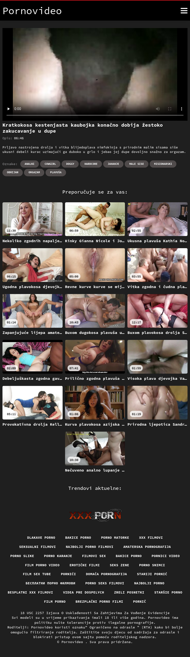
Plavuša (55, 172)
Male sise (136, 164)
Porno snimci (152, 565)
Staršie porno (168, 592)
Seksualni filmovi (37, 546)
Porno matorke (115, 537)
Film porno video (42, 565)
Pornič (139, 601)
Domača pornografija (106, 574)
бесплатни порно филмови (50, 583)
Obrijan (12, 172)
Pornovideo (73, 642)
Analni (30, 164)
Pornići (68, 574)
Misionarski (163, 164)
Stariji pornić (152, 574)
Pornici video (166, 556)
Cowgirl (50, 164)
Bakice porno (78, 537)
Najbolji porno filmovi (90, 546)
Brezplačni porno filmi (99, 601)
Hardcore (90, 164)
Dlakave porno (41, 537)
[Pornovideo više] (184, 10)
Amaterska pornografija (147, 546)
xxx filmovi (151, 537)
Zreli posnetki (129, 592)
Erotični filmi (85, 565)
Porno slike (22, 556)
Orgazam (34, 172)
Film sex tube (37, 574)
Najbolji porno (149, 583)
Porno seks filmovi (104, 583)
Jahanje (113, 164)
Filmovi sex (94, 556)
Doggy (70, 164)
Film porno (55, 601)
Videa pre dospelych (83, 592)
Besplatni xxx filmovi (30, 592)
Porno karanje (58, 556)
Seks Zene (119, 565)
